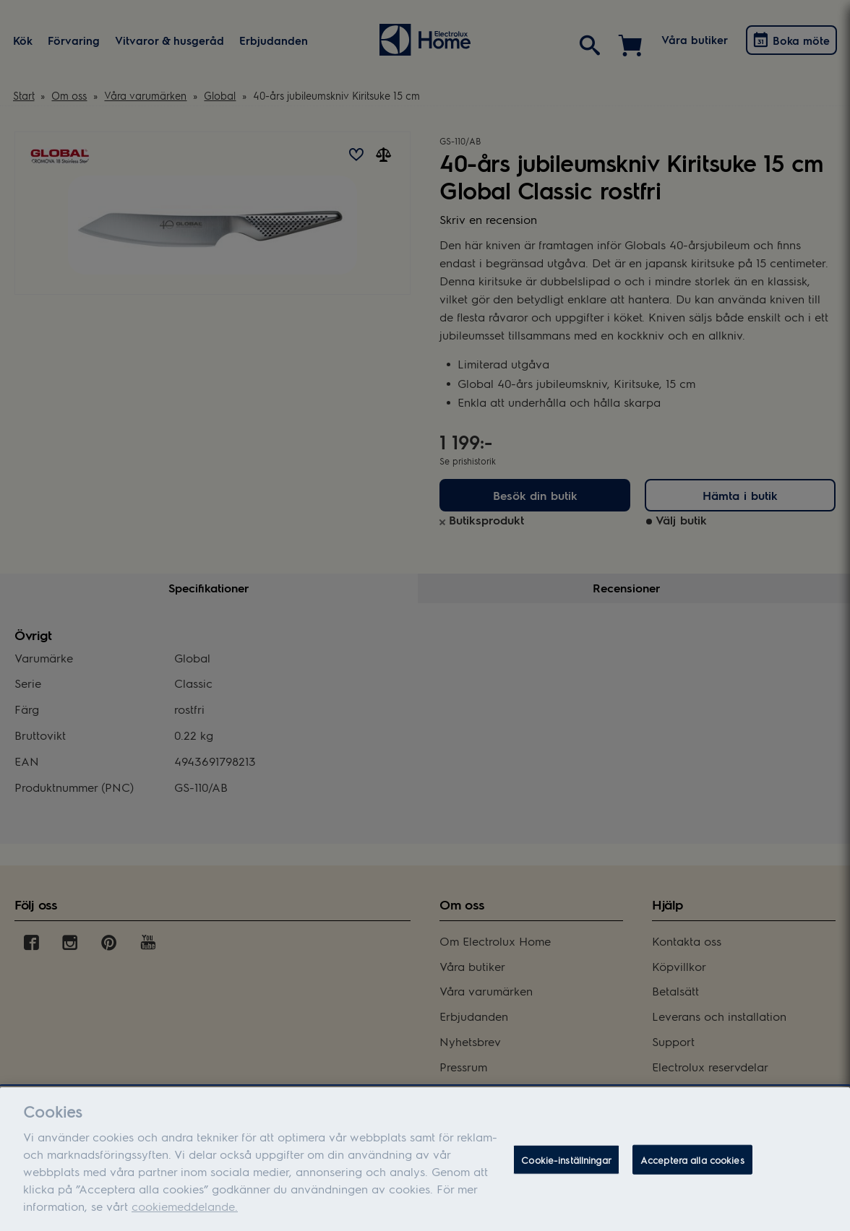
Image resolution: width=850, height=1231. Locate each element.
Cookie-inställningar (566, 1168)
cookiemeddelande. (185, 1215)
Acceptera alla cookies (692, 1168)
